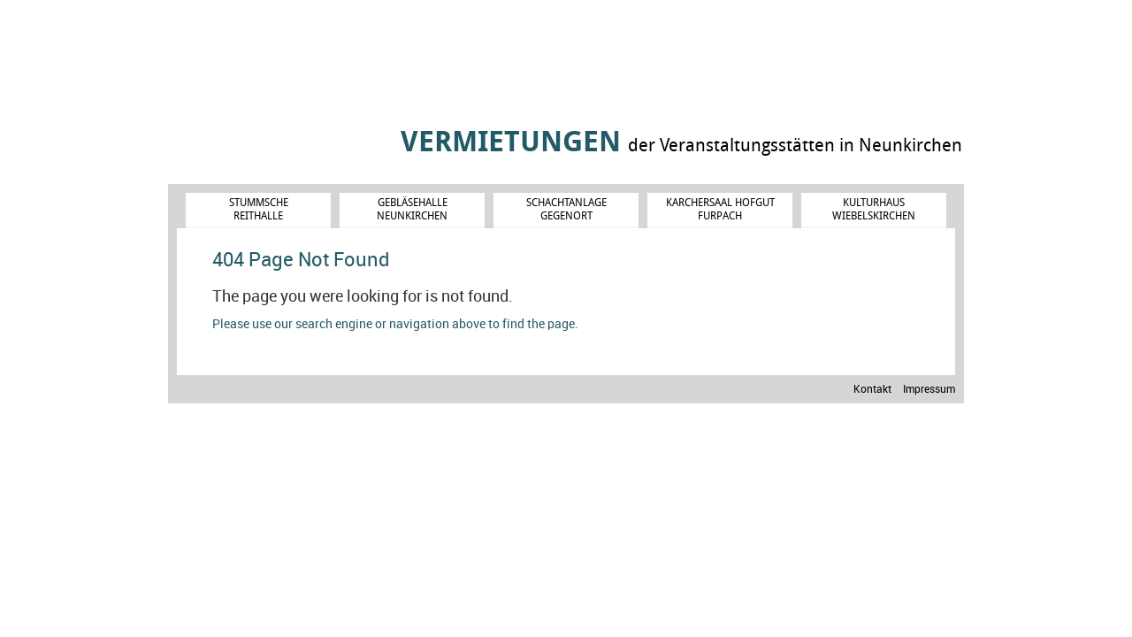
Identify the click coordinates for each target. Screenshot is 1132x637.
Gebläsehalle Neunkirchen (412, 208)
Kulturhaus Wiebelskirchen (873, 208)
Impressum (929, 389)
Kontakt (872, 389)
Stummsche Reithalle (258, 208)
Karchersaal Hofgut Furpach (720, 208)
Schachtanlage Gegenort (566, 208)
